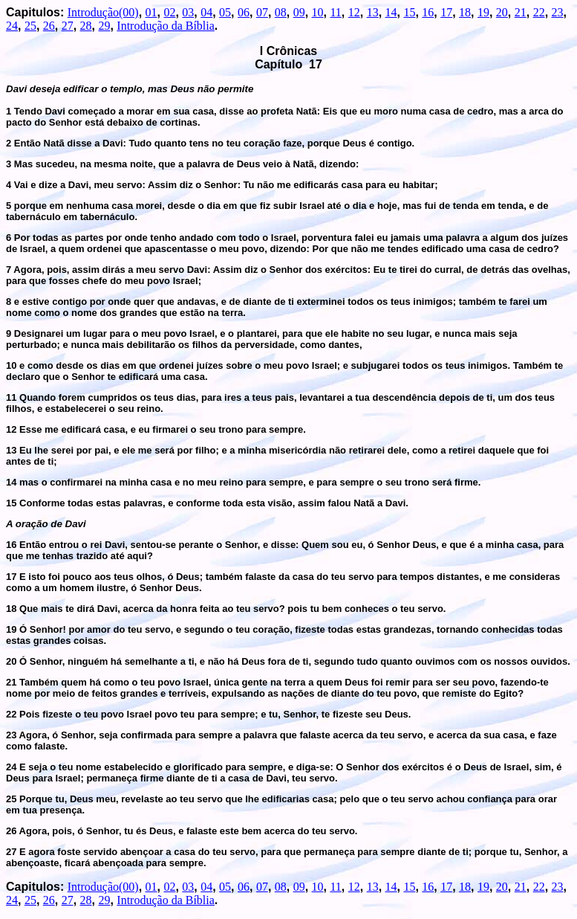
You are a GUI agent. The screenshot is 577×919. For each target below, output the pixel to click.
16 (428, 12)
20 (502, 12)
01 (151, 12)
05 (225, 12)
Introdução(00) (103, 12)
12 (354, 12)
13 (373, 12)
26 (49, 25)
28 (86, 25)
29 (104, 25)
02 (169, 12)
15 (409, 12)
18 (465, 12)
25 (30, 25)
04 (206, 12)
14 (391, 12)
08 (281, 12)
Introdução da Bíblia (166, 25)
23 (558, 12)
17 (446, 12)
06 (244, 12)
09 (299, 12)
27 (68, 25)
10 (318, 12)
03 (188, 12)
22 (539, 12)
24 (12, 25)
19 (483, 12)
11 (335, 12)
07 (262, 12)
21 (521, 12)
